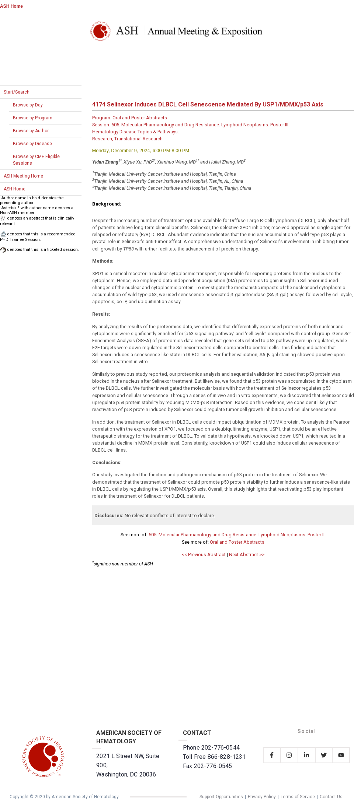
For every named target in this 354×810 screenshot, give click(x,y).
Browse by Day (28, 105)
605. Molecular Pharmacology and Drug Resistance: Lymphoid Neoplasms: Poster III (237, 534)
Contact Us (331, 796)
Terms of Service (298, 796)
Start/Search (17, 92)
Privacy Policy (262, 796)
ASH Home (11, 6)
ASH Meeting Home (23, 176)
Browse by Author (31, 130)
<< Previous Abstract (204, 554)
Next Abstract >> (246, 554)
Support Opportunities (221, 796)
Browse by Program (32, 117)
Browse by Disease (32, 143)
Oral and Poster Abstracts (237, 542)
